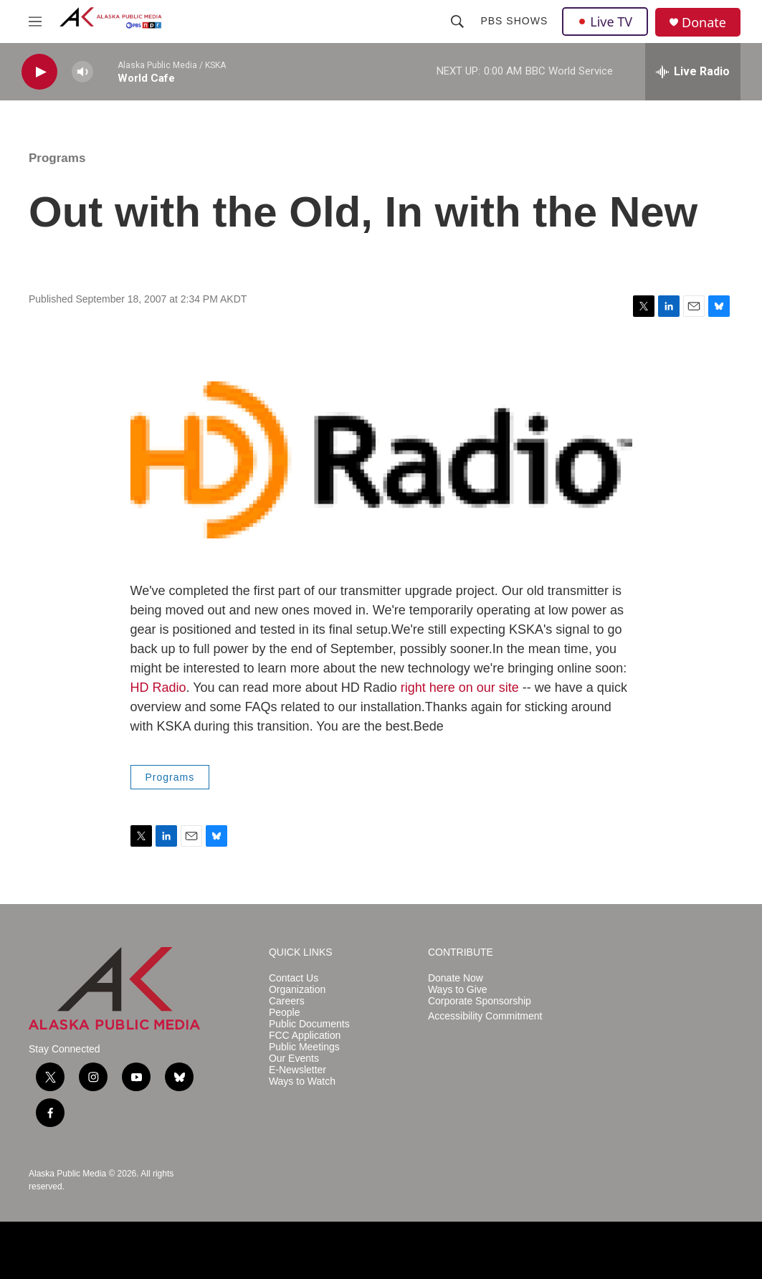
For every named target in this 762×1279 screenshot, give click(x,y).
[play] (39, 72)
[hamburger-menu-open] (35, 21)
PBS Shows (514, 21)
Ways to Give (457, 989)
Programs (57, 158)
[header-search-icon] (457, 21)
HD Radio (158, 687)
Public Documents (309, 1024)
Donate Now (455, 978)
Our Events (294, 1058)
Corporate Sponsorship (479, 1001)
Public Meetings (304, 1047)
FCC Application (304, 1035)
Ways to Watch (302, 1081)
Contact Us (293, 978)
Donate (704, 22)
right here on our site (460, 687)
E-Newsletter (297, 1070)
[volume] (82, 72)
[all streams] (692, 71)
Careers (287, 1001)
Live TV (605, 21)
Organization (297, 989)
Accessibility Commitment (485, 1016)
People (284, 1012)
